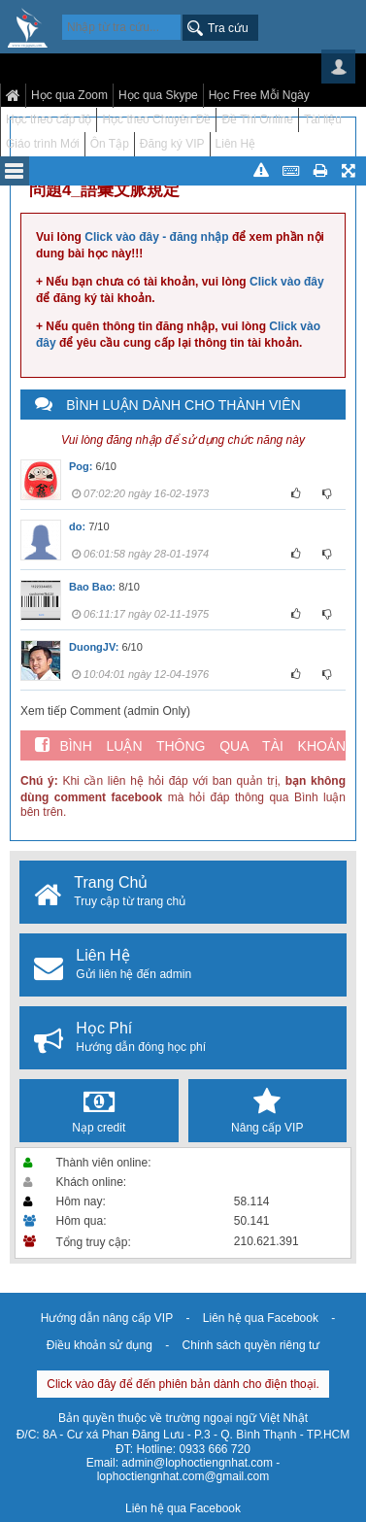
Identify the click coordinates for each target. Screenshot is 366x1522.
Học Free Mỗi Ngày (259, 95)
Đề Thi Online (256, 119)
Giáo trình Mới (43, 144)
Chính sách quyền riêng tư (250, 1345)
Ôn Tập (109, 144)
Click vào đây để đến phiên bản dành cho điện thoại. (183, 1384)
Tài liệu (323, 119)
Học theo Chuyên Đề (156, 119)
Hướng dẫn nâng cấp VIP (107, 1318)
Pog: (80, 466)
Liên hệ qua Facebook (260, 1318)
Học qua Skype (158, 95)
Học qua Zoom (69, 95)
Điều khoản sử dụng (99, 1345)
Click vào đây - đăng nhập (156, 237)
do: (77, 526)
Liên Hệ (236, 144)
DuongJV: (93, 647)
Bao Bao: (92, 586)
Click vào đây (287, 281)
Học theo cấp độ (48, 119)
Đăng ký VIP (172, 144)
